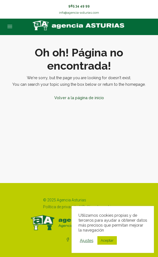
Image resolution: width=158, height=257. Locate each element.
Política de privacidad (61, 207)
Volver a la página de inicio (79, 98)
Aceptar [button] (107, 240)
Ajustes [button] (86, 240)
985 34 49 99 (79, 6)
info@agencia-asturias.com (79, 13)
